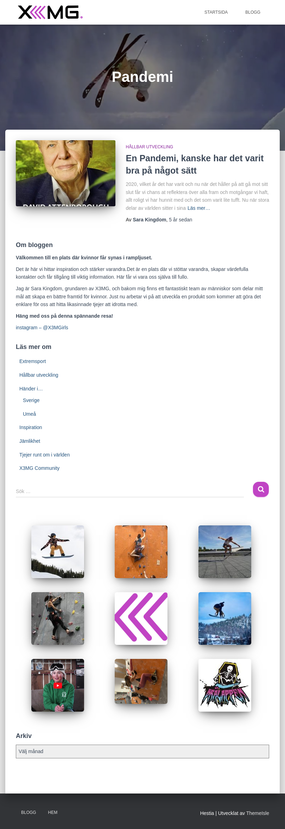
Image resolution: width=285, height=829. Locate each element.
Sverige (31, 400)
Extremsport (32, 361)
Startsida (216, 12)
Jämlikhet (29, 441)
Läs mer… (199, 208)
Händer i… (31, 388)
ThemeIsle (257, 813)
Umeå (29, 414)
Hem (53, 812)
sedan (180, 219)
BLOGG (252, 12)
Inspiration (30, 427)
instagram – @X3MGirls (42, 327)
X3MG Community (39, 468)
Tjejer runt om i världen (44, 455)
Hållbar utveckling (149, 146)
